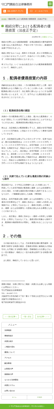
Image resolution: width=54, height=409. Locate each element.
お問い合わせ (9, 391)
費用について (9, 352)
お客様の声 (8, 369)
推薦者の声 (8, 374)
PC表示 (39, 397)
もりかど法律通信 (11, 380)
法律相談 (7, 330)
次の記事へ (43, 317)
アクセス (7, 358)
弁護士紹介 (8, 341)
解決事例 (7, 363)
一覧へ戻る (27, 317)
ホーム (14, 397)
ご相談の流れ (9, 347)
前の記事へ (10, 317)
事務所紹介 (8, 336)
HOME (3, 19)
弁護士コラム (47, 37)
